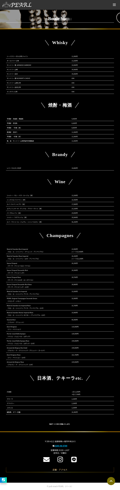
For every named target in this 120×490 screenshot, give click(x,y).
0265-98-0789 (61, 445)
